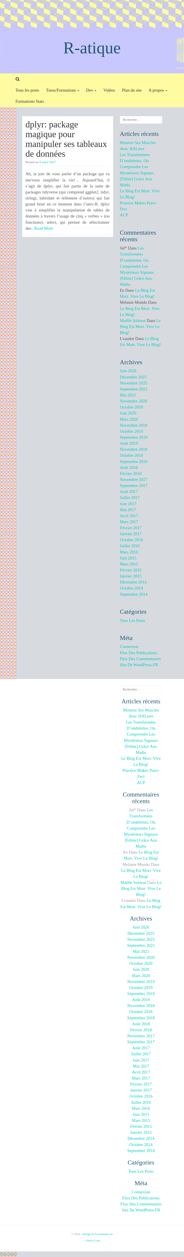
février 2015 (131, 570)
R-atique (92, 47)
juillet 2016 (130, 545)
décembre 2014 (133, 582)
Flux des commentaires (140, 658)
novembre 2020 (133, 401)
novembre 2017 (133, 479)
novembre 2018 (133, 449)
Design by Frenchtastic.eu (98, 1234)
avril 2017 (129, 515)
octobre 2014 (131, 588)
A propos (158, 90)
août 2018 (129, 467)
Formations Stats (30, 101)
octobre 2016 (131, 539)
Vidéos (109, 90)
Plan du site (132, 90)
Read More (43, 228)
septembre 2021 (134, 389)
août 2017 (129, 491)
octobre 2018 (131, 455)
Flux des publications (138, 652)
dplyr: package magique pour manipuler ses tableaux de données (66, 139)
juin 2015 (128, 558)
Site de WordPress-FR (139, 664)
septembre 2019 (134, 437)
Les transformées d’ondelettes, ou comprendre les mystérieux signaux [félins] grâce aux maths (137, 266)
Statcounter (8, 1254)
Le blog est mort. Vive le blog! (140, 326)
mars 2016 (129, 552)
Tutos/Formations (62, 90)
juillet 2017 (130, 497)
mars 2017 (129, 521)
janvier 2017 (131, 533)
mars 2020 (129, 419)
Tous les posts (27, 90)
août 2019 (129, 443)
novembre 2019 (133, 425)
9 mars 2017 (47, 162)
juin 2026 (128, 370)
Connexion (129, 646)
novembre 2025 (133, 383)
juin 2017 (128, 503)
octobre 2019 (131, 431)
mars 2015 (129, 564)
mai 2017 (128, 509)
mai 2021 (128, 395)
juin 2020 (128, 413)
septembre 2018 (134, 461)
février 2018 (131, 473)
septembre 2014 (134, 594)
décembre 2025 (133, 377)
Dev (91, 90)
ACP (124, 215)
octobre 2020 (131, 407)
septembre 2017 (134, 485)
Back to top (92, 1240)
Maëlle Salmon (133, 320)
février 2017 (131, 527)
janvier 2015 (131, 576)
